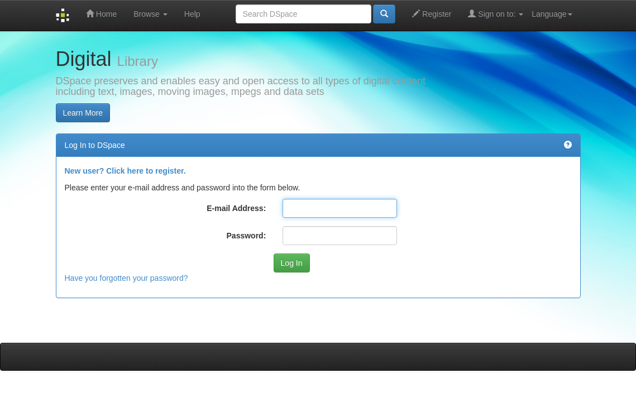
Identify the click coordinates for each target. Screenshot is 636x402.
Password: (246, 235)
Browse (150, 13)
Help (192, 13)
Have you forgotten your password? (126, 278)
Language (552, 13)
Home (101, 13)
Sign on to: (495, 13)
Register (431, 13)
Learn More (83, 112)
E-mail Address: (236, 208)
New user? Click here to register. (125, 170)
